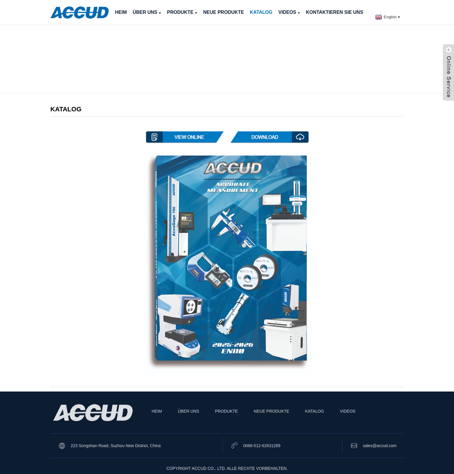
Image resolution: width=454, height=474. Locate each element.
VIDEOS (289, 12)
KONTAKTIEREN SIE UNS (334, 12)
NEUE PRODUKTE (223, 12)
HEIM (121, 12)
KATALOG (261, 12)
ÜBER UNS (147, 12)
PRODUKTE (182, 12)
